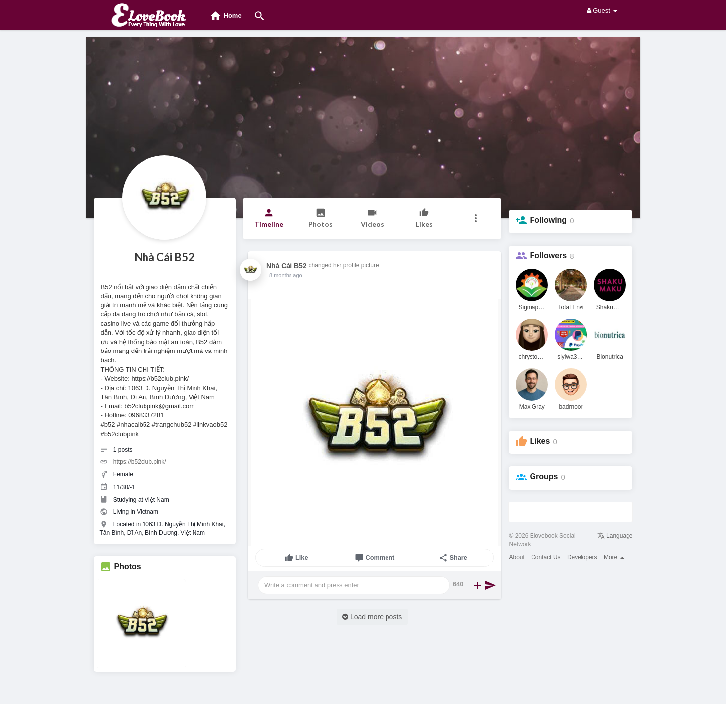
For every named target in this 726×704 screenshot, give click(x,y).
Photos (127, 566)
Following (548, 220)
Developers (582, 557)
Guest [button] (602, 10)
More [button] (614, 557)
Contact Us (545, 557)
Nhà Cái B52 (164, 257)
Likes (540, 441)
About (516, 557)
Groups (544, 476)
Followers (548, 255)
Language (615, 535)
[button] (476, 218)
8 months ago (285, 275)
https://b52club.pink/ (139, 461)
